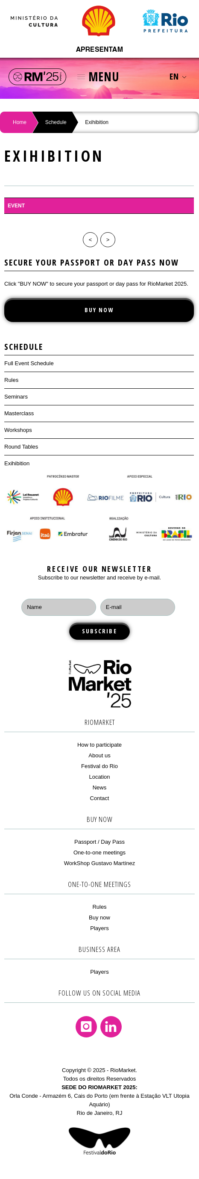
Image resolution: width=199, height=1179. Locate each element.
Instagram (86, 1026)
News (100, 787)
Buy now (99, 917)
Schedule (56, 122)
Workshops (18, 430)
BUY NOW (99, 310)
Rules (11, 380)
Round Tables (21, 446)
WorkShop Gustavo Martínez (99, 863)
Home (19, 122)
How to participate (99, 745)
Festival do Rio (99, 766)
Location (99, 777)
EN (178, 76)
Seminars (16, 396)
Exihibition (16, 463)
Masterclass (19, 413)
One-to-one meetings (99, 852)
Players (99, 928)
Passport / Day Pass (99, 842)
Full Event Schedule (29, 363)
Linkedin (111, 1026)
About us (99, 755)
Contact (99, 798)
